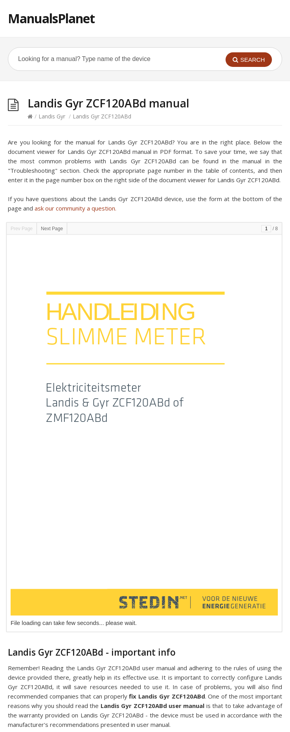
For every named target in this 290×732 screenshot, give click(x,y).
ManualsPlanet (51, 18)
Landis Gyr (52, 116)
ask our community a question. (75, 208)
